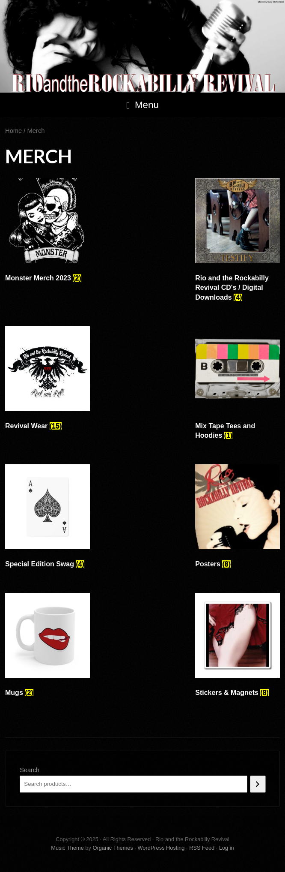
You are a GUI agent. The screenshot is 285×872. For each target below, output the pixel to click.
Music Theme (67, 848)
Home (13, 130)
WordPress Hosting (160, 848)
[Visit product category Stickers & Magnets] (237, 647)
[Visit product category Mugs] (47, 647)
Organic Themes (112, 848)
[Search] (258, 784)
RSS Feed (201, 848)
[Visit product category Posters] (237, 518)
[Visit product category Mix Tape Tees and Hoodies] (237, 385)
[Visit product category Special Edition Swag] (47, 518)
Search (29, 770)
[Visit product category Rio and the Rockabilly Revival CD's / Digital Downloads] (237, 242)
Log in (226, 848)
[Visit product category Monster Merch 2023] (47, 232)
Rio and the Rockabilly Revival (142, 46)
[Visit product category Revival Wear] (47, 380)
